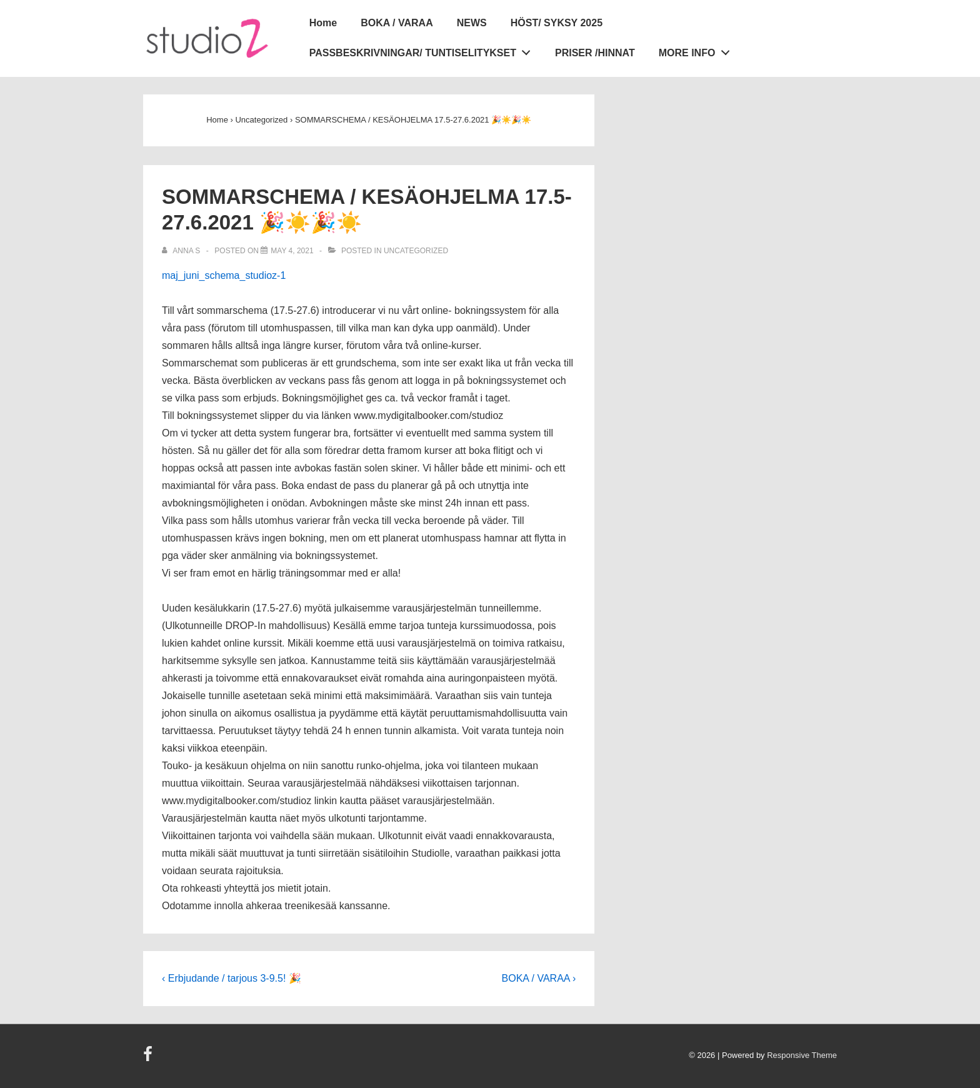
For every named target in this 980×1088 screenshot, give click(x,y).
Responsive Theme (802, 1055)
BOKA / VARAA (397, 23)
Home (323, 23)
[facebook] (149, 1058)
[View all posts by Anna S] (182, 250)
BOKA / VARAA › (539, 978)
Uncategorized (416, 250)
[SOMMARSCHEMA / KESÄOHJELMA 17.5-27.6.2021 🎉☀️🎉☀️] (292, 250)
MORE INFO (697, 51)
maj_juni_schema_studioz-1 (224, 275)
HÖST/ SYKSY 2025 (556, 23)
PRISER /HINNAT (595, 53)
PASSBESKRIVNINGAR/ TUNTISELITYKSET (423, 51)
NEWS (472, 23)
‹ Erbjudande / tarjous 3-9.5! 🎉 (231, 978)
